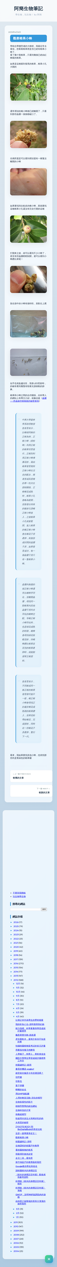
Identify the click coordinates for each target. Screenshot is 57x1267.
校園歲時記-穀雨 (23, 1065)
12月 (18, 983)
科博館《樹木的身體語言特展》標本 (30, 1182)
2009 (16, 1230)
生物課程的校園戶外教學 (27, 1145)
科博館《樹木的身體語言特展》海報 (30, 1189)
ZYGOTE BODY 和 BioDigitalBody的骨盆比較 (29, 1127)
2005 (16, 1247)
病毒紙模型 (21, 1114)
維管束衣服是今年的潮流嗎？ (29, 1073)
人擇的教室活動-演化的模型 (29, 1097)
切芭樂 (19, 1077)
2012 (16, 980)
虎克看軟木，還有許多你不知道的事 (30, 1040)
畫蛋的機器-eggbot (25, 1069)
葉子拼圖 (20, 1085)
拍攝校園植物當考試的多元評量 (30, 1045)
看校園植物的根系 (24, 1150)
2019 (16, 951)
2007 (16, 1239)
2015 (16, 967)
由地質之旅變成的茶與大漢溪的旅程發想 (30, 1202)
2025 (16, 926)
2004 (16, 1251)
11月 (18, 987)
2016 (16, 963)
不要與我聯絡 (19, 893)
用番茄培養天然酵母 (25, 1050)
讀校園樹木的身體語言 (26, 1170)
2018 (16, 955)
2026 (16, 922)
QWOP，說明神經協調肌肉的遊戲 (31, 1195)
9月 (18, 996)
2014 (16, 971)
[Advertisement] (27, 832)
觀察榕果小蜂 (22, 38)
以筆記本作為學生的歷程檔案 (29, 1020)
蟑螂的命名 (21, 1089)
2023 (16, 934)
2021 (16, 942)
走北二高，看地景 (24, 1158)
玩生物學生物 (19, 896)
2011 (16, 1222)
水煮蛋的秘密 (22, 1122)
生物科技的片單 (23, 1110)
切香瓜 (19, 1081)
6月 (18, 1008)
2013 (16, 975)
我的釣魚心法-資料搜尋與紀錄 (30, 1024)
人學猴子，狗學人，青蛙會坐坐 (30, 1054)
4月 (18, 1016)
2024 (16, 930)
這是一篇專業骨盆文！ (26, 1133)
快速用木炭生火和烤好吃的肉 (29, 1118)
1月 (17, 1217)
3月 (18, 1209)
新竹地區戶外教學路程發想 (28, 1162)
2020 (16, 947)
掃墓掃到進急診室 (24, 1154)
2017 (16, 959)
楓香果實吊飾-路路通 (26, 1035)
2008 (16, 1234)
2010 (16, 1226)
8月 (18, 1000)
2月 (18, 1213)
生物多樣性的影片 (24, 1102)
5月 (18, 1012)
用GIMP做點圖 (22, 1093)
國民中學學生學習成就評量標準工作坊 (30, 1059)
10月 (18, 991)
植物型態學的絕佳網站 (26, 1106)
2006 (16, 1243)
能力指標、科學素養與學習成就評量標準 (30, 1029)
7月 (18, 1004)
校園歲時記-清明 (23, 1141)
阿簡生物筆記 (28, 8)
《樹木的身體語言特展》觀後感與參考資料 (30, 1175)
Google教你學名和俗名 (26, 1166)
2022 (16, 938)
